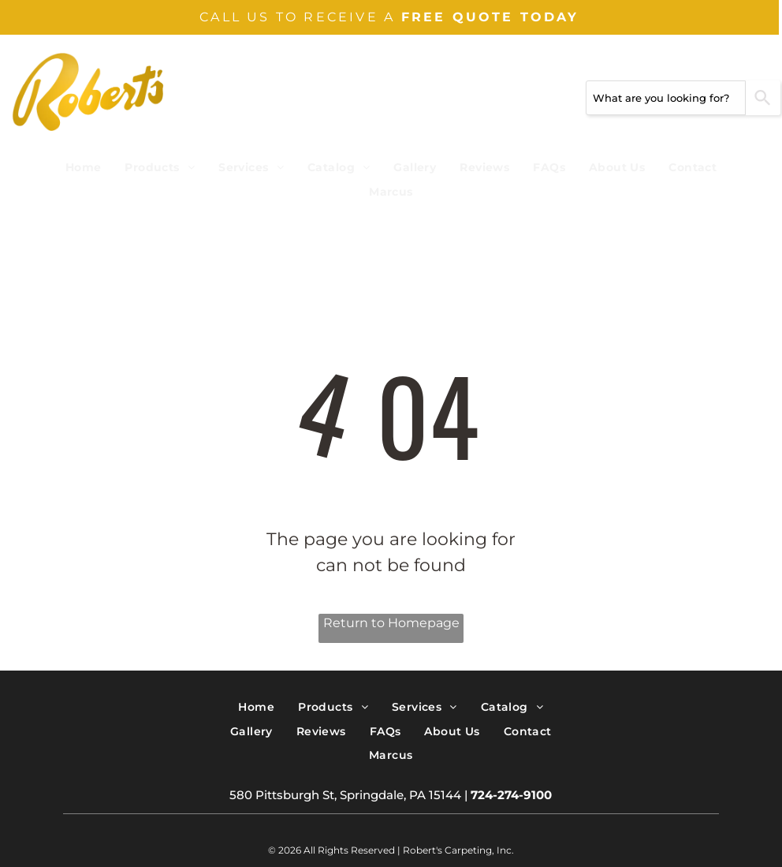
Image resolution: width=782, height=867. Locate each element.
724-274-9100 (511, 794)
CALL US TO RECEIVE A (297, 16)
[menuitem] (84, 167)
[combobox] (666, 97)
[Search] (763, 97)
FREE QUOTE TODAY (490, 16)
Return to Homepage (391, 622)
